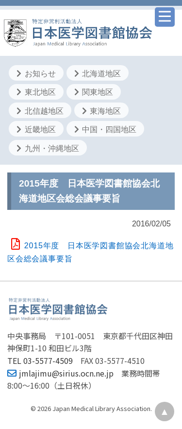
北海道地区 (97, 73)
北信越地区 (40, 111)
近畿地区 (36, 129)
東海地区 (101, 111)
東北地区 (36, 92)
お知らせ (36, 73)
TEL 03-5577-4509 (40, 360)
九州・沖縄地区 (48, 148)
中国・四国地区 (105, 129)
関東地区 (93, 92)
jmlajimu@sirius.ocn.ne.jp (60, 373)
